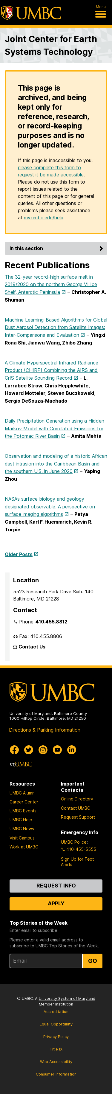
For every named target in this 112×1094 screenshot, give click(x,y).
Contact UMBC (75, 808)
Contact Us (32, 647)
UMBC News (22, 828)
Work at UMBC (24, 846)
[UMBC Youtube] (57, 749)
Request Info (56, 885)
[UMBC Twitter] (28, 749)
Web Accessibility (56, 1061)
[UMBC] (31, 12)
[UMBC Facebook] (14, 749)
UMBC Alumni (23, 792)
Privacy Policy (56, 1036)
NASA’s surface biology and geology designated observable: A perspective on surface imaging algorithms (50, 506)
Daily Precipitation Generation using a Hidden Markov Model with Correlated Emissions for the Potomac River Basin (54, 428)
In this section (57, 248)
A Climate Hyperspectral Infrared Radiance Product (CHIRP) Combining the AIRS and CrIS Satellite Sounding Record (51, 370)
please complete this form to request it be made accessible (51, 171)
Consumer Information (56, 1074)
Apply (56, 903)
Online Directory (77, 798)
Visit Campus (22, 837)
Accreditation (56, 1011)
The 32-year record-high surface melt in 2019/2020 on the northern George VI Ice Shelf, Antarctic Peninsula (51, 284)
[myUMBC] (21, 764)
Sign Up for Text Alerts (77, 861)
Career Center (24, 801)
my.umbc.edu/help (43, 218)
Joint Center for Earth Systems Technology (51, 45)
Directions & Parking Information (44, 730)
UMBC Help (21, 819)
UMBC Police (74, 842)
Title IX (56, 1049)
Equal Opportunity (56, 1024)
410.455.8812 (51, 622)
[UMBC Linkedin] (71, 749)
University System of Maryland (67, 998)
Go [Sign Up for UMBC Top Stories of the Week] (92, 960)
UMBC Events (23, 810)
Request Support (78, 817)
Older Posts (19, 554)
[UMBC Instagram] (43, 749)
